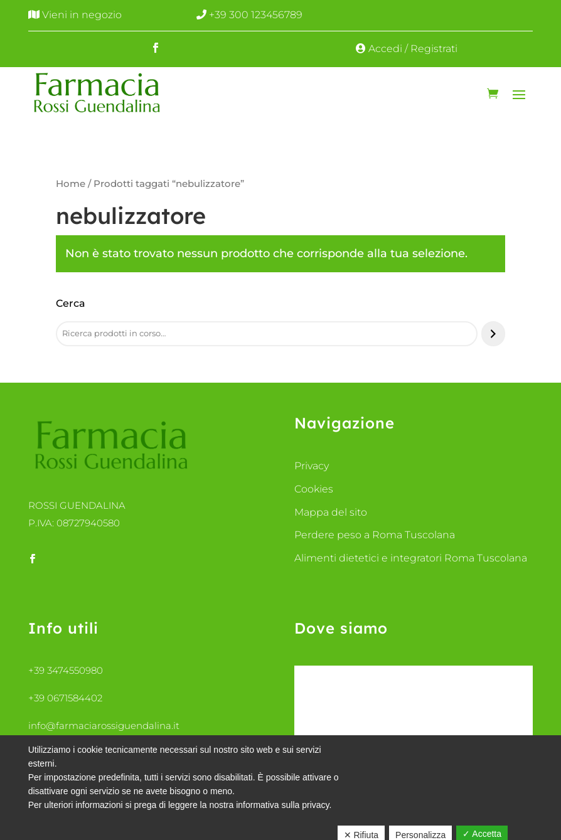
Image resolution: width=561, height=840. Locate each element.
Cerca (70, 303)
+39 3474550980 (65, 670)
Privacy (311, 466)
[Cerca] (493, 333)
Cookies (313, 489)
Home (70, 183)
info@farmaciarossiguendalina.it (103, 725)
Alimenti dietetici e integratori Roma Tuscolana (410, 558)
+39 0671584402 (65, 698)
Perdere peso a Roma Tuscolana (374, 535)
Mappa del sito (330, 512)
